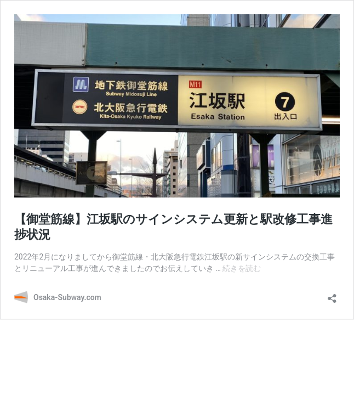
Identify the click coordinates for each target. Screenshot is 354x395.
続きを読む (241, 268)
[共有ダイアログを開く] (332, 294)
